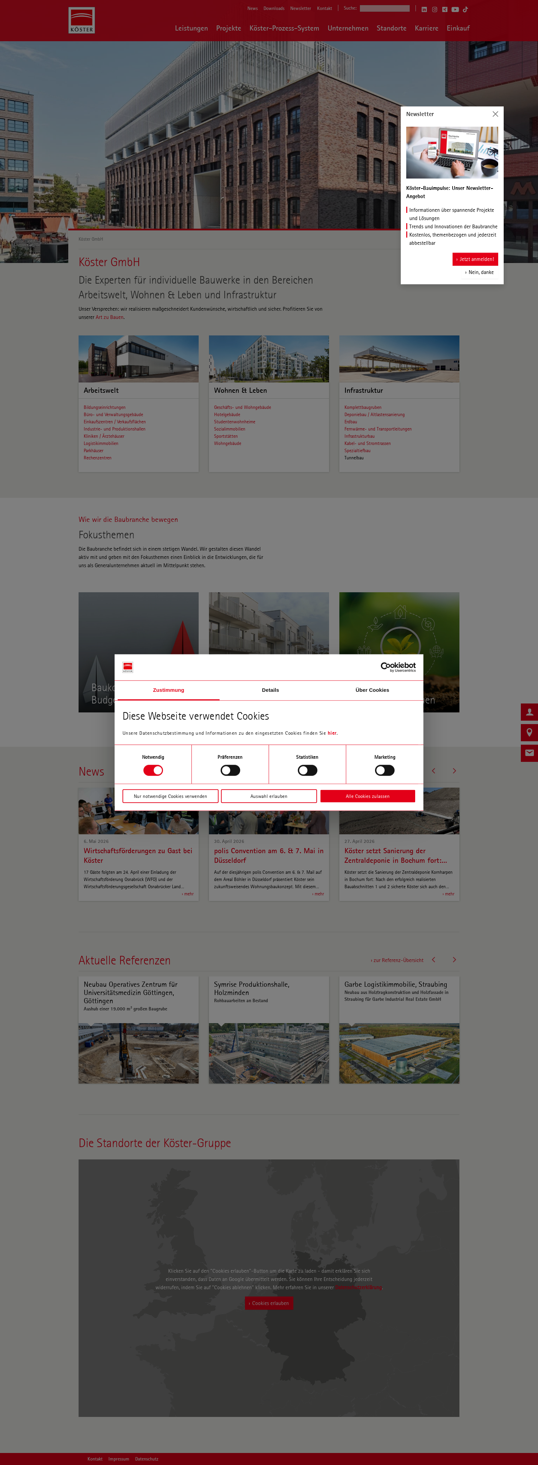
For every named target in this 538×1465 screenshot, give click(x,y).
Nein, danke (481, 272)
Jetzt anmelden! (477, 259)
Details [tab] (270, 690)
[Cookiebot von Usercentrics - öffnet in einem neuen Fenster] (386, 667)
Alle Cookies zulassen (368, 796)
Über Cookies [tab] (372, 690)
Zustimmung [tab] (168, 690)
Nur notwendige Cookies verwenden (170, 796)
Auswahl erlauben (269, 796)
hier (332, 733)
